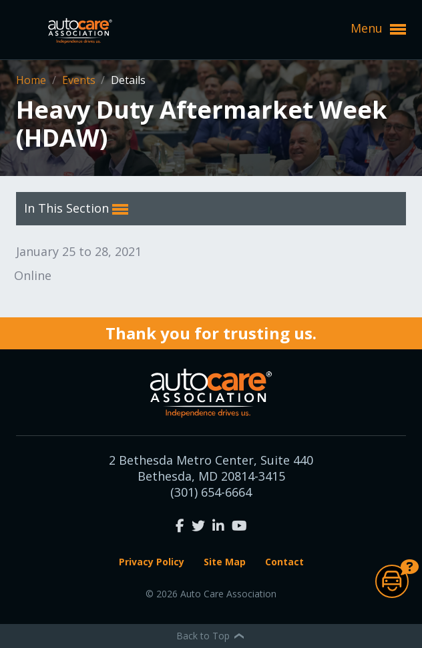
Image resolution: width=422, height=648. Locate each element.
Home (32, 80)
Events (80, 80)
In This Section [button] (76, 208)
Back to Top (211, 635)
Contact (284, 561)
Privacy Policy (151, 561)
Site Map (225, 561)
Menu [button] (378, 28)
